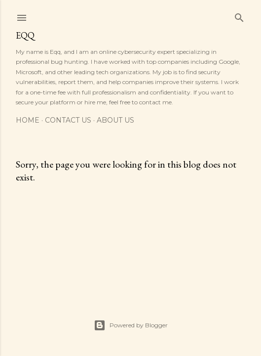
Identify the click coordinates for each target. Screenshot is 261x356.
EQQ (25, 35)
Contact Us (68, 120)
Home (27, 120)
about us (115, 120)
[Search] (239, 15)
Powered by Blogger (131, 325)
